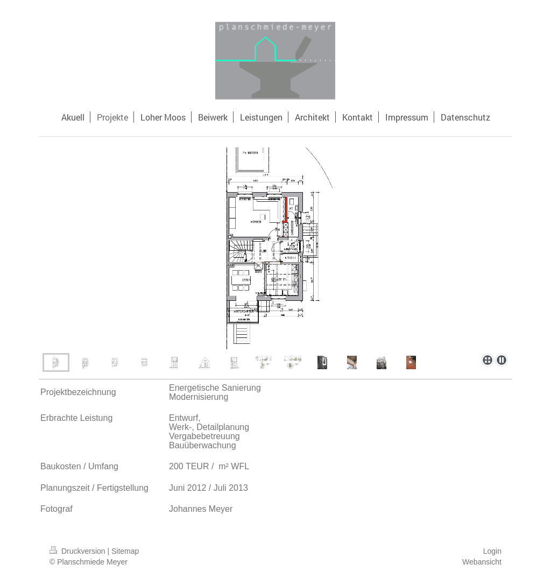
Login (492, 551)
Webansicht (481, 562)
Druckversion (78, 551)
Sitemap (125, 551)
